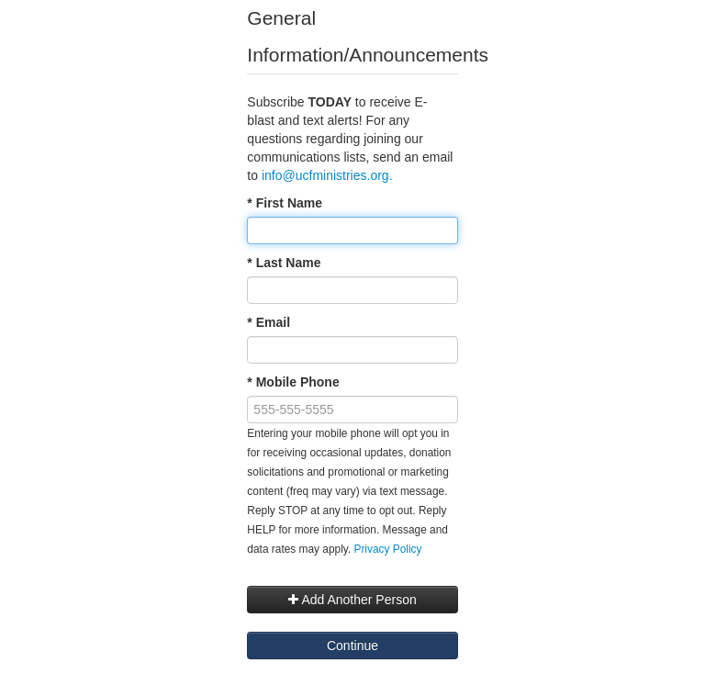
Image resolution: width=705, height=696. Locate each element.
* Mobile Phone (293, 382)
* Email (268, 322)
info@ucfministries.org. (329, 175)
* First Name (284, 203)
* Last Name (283, 262)
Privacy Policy (387, 549)
